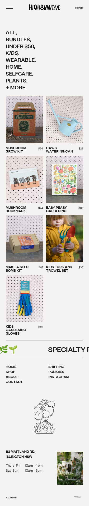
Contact (14, 381)
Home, (14, 66)
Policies (56, 371)
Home (11, 366)
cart (79, 8)
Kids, (12, 52)
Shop (10, 371)
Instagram (58, 376)
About (12, 376)
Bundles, (18, 39)
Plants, (17, 80)
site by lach (11, 497)
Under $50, (20, 45)
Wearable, (21, 59)
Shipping (56, 366)
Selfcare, (19, 73)
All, (11, 32)
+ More (15, 87)
